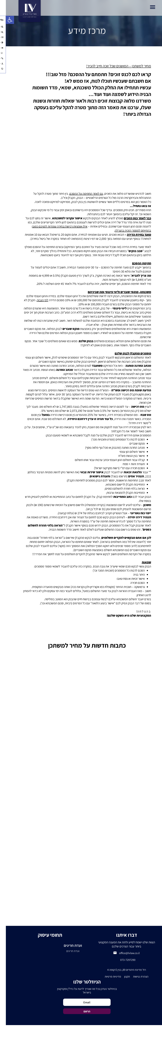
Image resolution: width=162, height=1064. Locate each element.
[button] (4, 20)
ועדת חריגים (67, 945)
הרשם (81, 1011)
